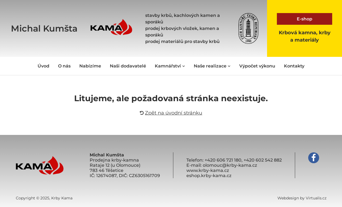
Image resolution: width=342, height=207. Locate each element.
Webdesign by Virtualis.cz (301, 198)
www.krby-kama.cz (207, 170)
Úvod (43, 66)
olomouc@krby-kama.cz (230, 165)
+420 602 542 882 (263, 160)
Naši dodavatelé (128, 66)
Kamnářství (170, 66)
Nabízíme (90, 66)
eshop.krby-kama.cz (208, 175)
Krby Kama (61, 198)
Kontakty (294, 66)
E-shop (304, 18)
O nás (64, 66)
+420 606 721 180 (223, 160)
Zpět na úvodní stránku (171, 113)
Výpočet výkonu (257, 66)
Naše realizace (212, 66)
